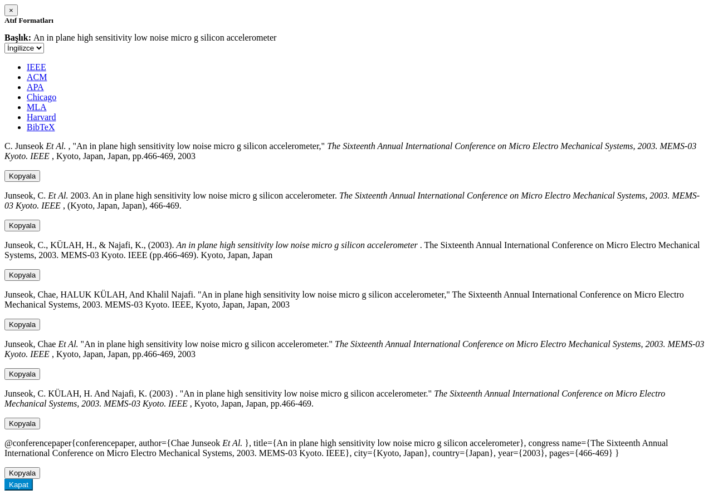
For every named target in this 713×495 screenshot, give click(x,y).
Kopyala (22, 176)
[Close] (11, 10)
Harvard (41, 117)
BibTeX (41, 127)
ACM (37, 77)
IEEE (36, 67)
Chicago (41, 97)
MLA (37, 107)
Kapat (18, 485)
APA (35, 87)
